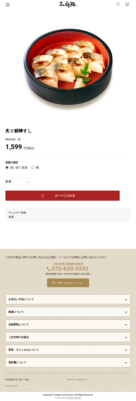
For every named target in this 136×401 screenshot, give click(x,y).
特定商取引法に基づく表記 (17, 379)
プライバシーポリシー (77, 379)
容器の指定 (11, 162)
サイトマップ (11, 386)
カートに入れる (65, 195)
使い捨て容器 (19, 167)
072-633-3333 (70, 268)
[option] (68, 66)
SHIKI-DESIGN (74, 398)
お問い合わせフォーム (69, 282)
